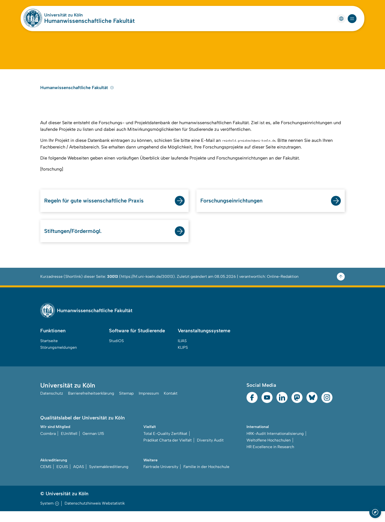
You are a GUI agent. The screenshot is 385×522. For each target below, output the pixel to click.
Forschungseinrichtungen (234, 210)
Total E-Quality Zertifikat (165, 444)
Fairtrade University (160, 477)
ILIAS (182, 351)
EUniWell (69, 444)
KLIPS (183, 358)
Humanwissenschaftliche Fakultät (89, 20)
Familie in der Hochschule (206, 477)
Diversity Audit (210, 450)
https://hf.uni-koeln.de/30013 (147, 287)
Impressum (149, 404)
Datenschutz (51, 404)
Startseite (49, 351)
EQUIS (62, 477)
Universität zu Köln (63, 15)
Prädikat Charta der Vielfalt (167, 450)
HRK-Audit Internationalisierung (275, 444)
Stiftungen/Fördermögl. (75, 241)
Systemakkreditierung (108, 477)
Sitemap (126, 404)
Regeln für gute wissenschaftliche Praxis (99, 210)
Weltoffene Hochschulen (269, 450)
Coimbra (48, 444)
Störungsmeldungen (58, 358)
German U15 (93, 444)
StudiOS (116, 351)
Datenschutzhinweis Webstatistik (95, 514)
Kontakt (171, 404)
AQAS (78, 477)
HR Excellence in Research (270, 457)
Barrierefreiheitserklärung (91, 404)
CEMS (45, 477)
